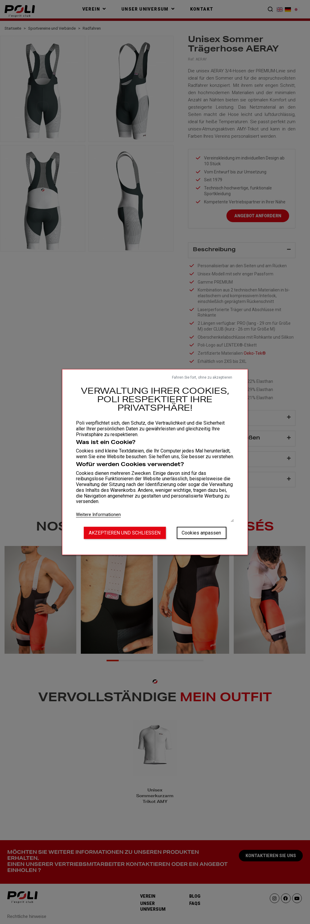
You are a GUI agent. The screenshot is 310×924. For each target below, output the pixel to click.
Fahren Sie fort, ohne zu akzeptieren (202, 377)
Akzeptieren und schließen (124, 533)
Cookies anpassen (201, 533)
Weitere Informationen (98, 514)
